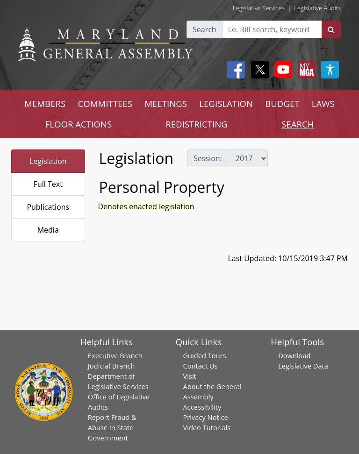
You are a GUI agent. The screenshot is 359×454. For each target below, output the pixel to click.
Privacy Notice (205, 417)
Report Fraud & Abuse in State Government (112, 427)
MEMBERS (44, 103)
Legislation (48, 161)
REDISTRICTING (196, 124)
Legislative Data (303, 365)
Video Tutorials (206, 427)
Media (48, 230)
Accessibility (202, 406)
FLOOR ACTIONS (78, 124)
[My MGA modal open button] (305, 69)
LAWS (323, 103)
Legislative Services (259, 8)
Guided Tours (204, 355)
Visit (189, 376)
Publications (48, 207)
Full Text (48, 184)
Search (204, 29)
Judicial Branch (111, 365)
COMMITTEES (105, 103)
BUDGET (282, 103)
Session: (208, 158)
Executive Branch (115, 355)
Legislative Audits (317, 8)
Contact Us (200, 365)
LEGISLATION (226, 103)
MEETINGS (165, 103)
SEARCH (297, 124)
